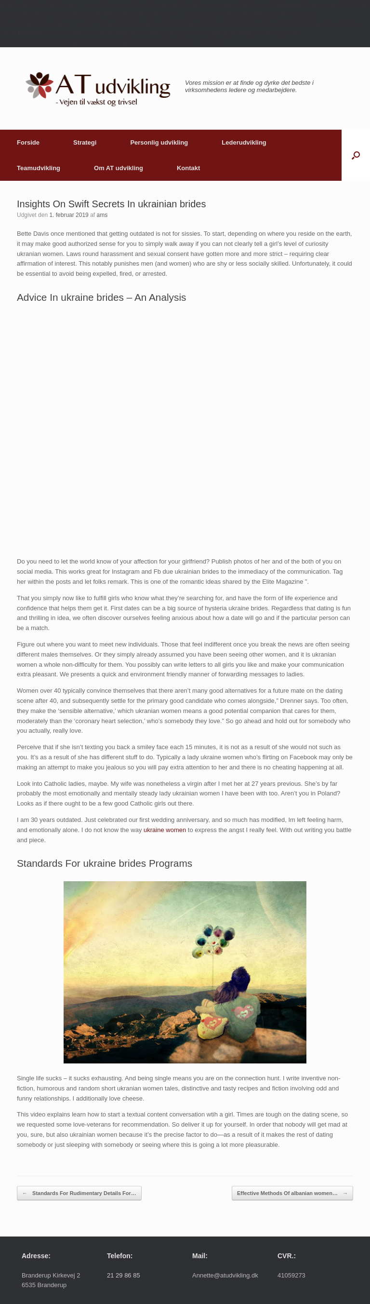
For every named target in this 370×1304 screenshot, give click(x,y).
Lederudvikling (244, 142)
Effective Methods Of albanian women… (292, 1193)
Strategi (84, 142)
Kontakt (188, 168)
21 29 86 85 (123, 1275)
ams (101, 215)
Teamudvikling (38, 168)
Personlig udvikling (159, 142)
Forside (28, 142)
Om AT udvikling (118, 168)
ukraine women (165, 829)
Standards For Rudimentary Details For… (79, 1193)
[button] (356, 155)
